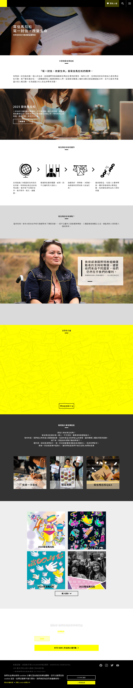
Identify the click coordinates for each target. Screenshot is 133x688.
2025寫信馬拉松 (46, 545)
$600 (42, 639)
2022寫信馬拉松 (87, 585)
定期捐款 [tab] (60, 632)
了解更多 (21, 121)
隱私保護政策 (9, 681)
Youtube (117, 665)
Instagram (106, 665)
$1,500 (75, 639)
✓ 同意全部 (98, 682)
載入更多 (65, 594)
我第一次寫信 (30, 485)
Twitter (112, 665)
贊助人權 (113, 3)
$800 (58, 639)
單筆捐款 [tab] (72, 632)
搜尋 (122, 3)
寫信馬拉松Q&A (103, 485)
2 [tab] (90, 281)
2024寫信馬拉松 (87, 545)
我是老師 (66, 485)
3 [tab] (95, 281)
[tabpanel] (100, 268)
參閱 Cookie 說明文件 (24, 681)
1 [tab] (84, 281)
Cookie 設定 (98, 675)
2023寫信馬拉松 (46, 585)
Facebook (101, 665)
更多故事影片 (66, 406)
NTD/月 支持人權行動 (65, 648)
